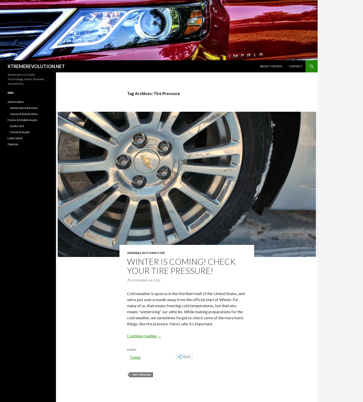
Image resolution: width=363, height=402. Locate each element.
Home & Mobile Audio (22, 120)
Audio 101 (17, 126)
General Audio (20, 132)
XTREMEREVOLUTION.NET (36, 66)
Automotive (16, 102)
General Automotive (146, 253)
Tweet (135, 357)
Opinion (13, 144)
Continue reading (144, 335)
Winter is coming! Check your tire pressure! (181, 266)
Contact (295, 66)
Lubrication (15, 138)
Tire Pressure (141, 374)
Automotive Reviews (24, 108)
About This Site (271, 66)
